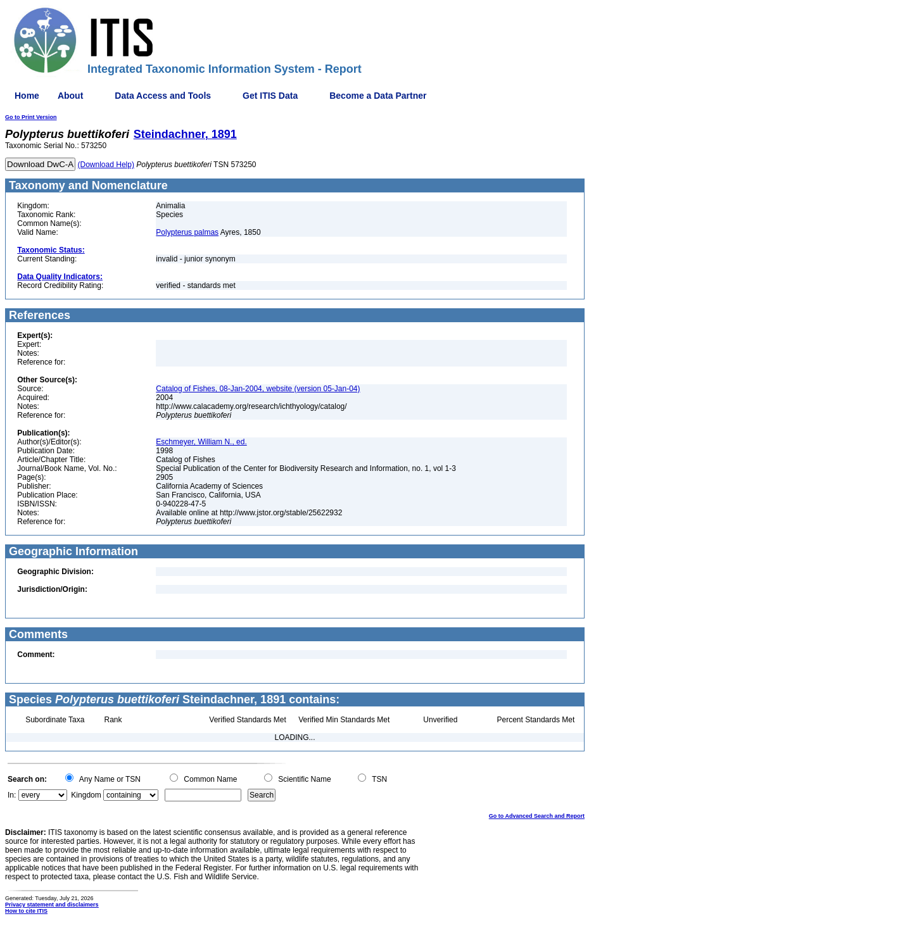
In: (12, 795)
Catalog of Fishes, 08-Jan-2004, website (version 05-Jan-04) (258, 388)
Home (27, 96)
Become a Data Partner (377, 96)
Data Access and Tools (163, 96)
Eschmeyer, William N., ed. (201, 441)
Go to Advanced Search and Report (537, 816)
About (70, 96)
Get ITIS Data (270, 96)
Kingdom (86, 795)
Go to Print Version (31, 117)
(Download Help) (106, 164)
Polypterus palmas (187, 232)
